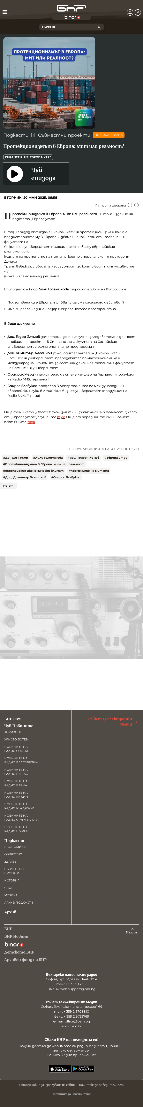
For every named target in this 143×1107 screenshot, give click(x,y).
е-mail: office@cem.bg (71, 1021)
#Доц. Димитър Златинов (24, 477)
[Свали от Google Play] (83, 1069)
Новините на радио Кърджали (19, 806)
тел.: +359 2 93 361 (71, 984)
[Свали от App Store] (60, 1069)
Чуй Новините (18, 725)
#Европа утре (115, 457)
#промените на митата (89, 471)
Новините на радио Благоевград (21, 760)
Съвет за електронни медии (113, 722)
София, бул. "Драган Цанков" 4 (71, 979)
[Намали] (136, 205)
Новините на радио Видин (16, 795)
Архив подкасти (18, 902)
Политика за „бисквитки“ (72, 1094)
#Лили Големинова (48, 457)
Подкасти (16, 135)
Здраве (10, 861)
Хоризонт (13, 732)
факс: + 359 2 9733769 (71, 1016)
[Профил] (137, 12)
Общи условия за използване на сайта (47, 1085)
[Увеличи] (129, 205)
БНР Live (12, 719)
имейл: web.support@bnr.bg (72, 989)
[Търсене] (99, 27)
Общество (13, 854)
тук (61, 417)
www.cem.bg (71, 1026)
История (12, 880)
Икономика (14, 847)
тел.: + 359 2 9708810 (71, 1011)
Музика (10, 895)
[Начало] (71, 8)
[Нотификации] (130, 12)
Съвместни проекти (64, 135)
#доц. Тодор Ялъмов (83, 457)
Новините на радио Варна (16, 783)
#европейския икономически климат (33, 471)
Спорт (9, 888)
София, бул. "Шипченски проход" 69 (71, 1007)
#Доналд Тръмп (15, 457)
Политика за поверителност (101, 1085)
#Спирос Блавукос (65, 477)
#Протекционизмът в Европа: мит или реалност (43, 464)
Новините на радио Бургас (16, 772)
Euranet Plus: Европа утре (28, 157)
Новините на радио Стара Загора (21, 818)
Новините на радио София (16, 749)
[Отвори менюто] (5, 12)
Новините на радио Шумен (16, 829)
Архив (10, 912)
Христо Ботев (16, 739)
